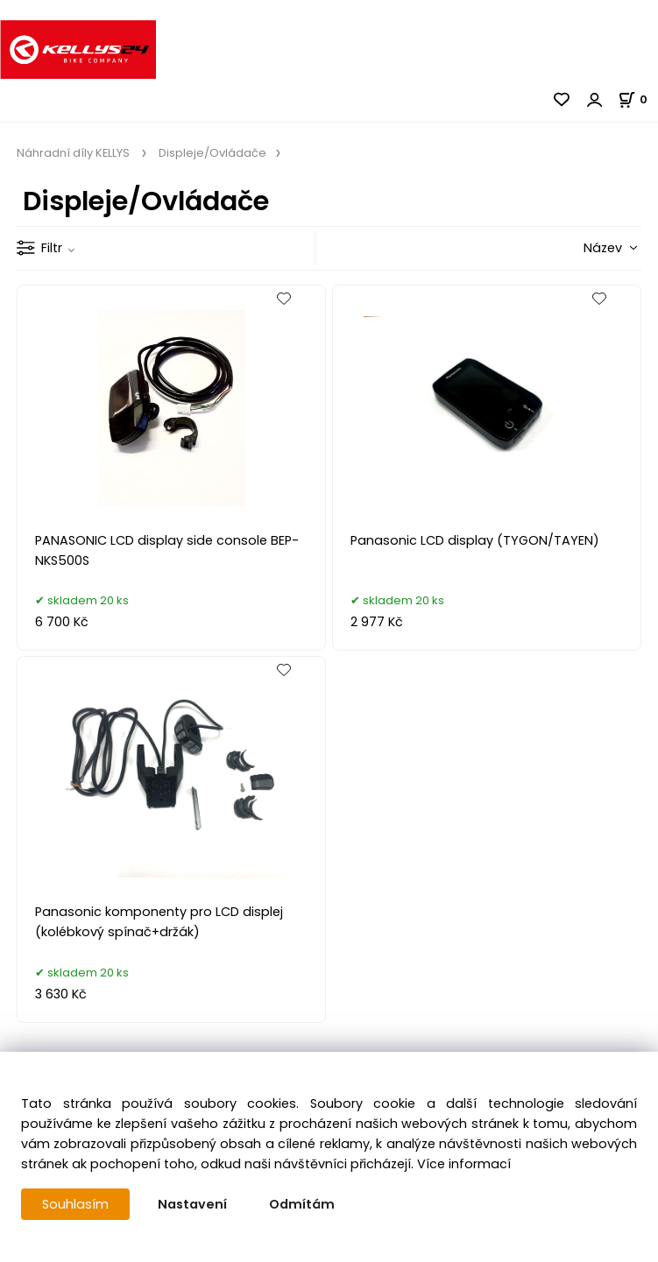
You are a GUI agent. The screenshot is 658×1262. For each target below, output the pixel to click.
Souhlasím (75, 1204)
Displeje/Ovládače (211, 153)
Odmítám (302, 1204)
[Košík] (638, 99)
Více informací (464, 1164)
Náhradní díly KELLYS (74, 153)
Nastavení (192, 1204)
